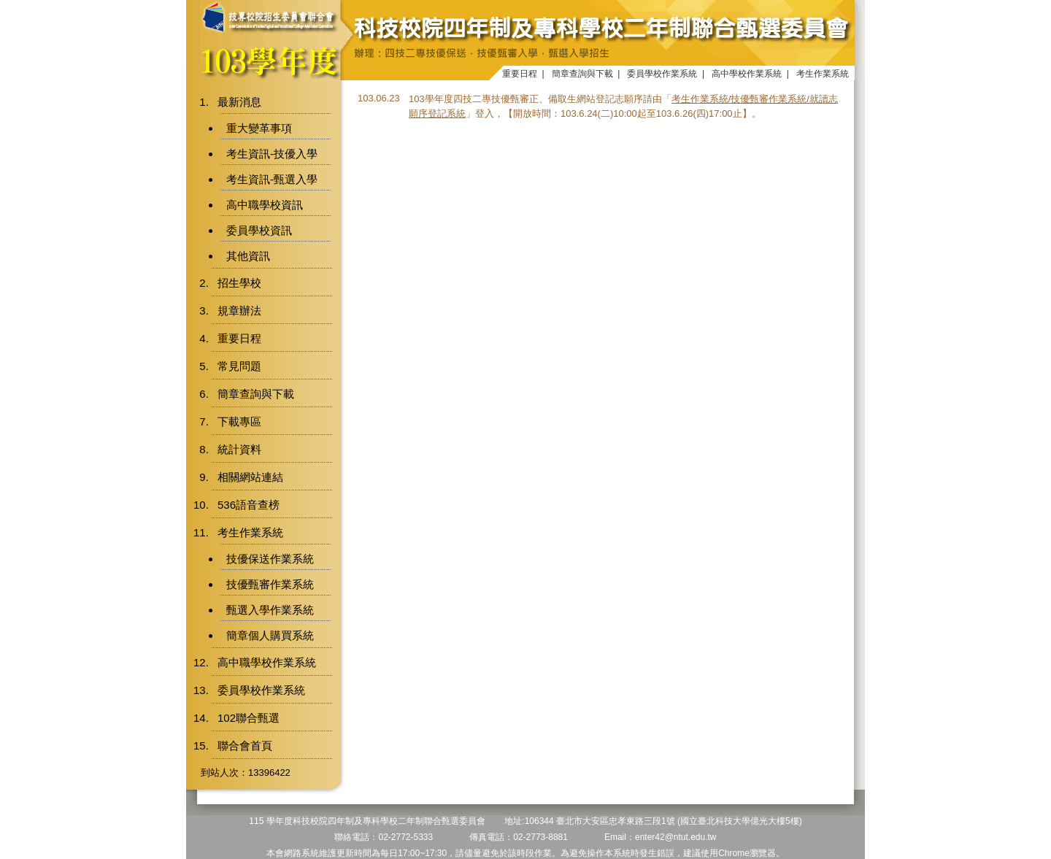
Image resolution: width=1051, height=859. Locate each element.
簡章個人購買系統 (270, 635)
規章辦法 (239, 310)
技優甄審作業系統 (270, 584)
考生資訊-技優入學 (271, 153)
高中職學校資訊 (264, 205)
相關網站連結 (250, 477)
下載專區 (239, 421)
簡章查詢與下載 (582, 74)
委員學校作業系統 (662, 74)
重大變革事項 (259, 128)
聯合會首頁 (244, 745)
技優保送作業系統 (270, 558)
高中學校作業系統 (747, 74)
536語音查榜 (248, 504)
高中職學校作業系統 (266, 662)
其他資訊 (248, 256)
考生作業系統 (822, 74)
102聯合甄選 (248, 718)
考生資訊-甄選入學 (271, 179)
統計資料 (239, 449)
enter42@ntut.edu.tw (676, 837)
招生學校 (239, 283)
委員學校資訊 (259, 230)
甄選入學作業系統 (270, 610)
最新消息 (239, 102)
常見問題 (239, 366)
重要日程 (519, 74)
